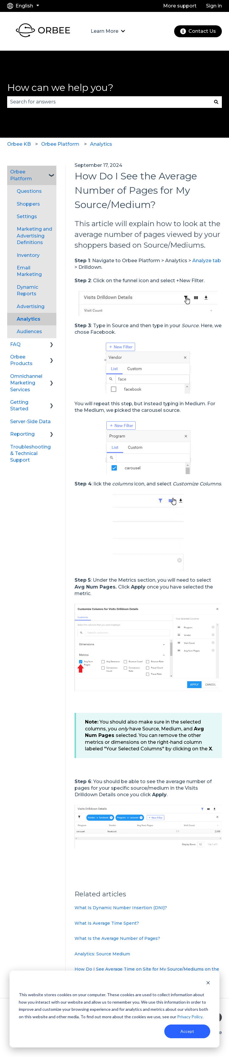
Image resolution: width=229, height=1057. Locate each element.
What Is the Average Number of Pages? (117, 938)
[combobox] (109, 102)
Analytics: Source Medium (102, 954)
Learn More (104, 31)
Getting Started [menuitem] (19, 405)
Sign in (214, 6)
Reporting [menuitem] (22, 434)
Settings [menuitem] (27, 216)
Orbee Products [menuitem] (21, 360)
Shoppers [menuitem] (28, 204)
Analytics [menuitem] (28, 319)
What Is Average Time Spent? (107, 923)
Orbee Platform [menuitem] (21, 175)
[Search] (216, 102)
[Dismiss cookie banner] (208, 983)
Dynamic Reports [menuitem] (27, 290)
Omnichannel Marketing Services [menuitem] (26, 382)
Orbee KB (19, 144)
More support (179, 6)
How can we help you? (60, 87)
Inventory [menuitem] (28, 255)
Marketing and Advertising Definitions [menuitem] (34, 235)
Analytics (101, 144)
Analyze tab (206, 260)
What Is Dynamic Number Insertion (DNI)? (121, 907)
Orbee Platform (60, 144)
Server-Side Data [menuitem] (30, 421)
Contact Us (198, 31)
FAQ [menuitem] (15, 344)
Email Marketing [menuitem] (29, 271)
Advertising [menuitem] (30, 306)
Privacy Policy (189, 1016)
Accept (187, 1031)
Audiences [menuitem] (29, 331)
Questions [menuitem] (29, 191)
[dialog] (114, 1009)
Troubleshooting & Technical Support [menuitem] (30, 453)
